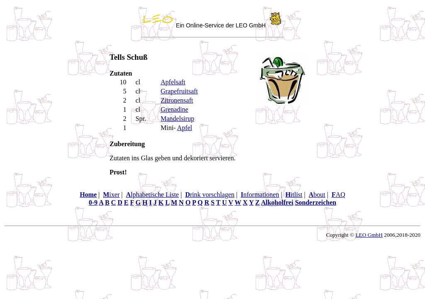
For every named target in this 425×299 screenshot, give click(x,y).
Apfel (184, 127)
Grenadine (174, 109)
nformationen (260, 194)
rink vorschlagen (209, 194)
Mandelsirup (177, 118)
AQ (338, 194)
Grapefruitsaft (179, 91)
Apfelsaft (173, 82)
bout (317, 194)
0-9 (93, 202)
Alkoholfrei (277, 202)
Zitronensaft (177, 100)
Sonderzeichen (316, 202)
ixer (111, 194)
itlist (294, 194)
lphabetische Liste (152, 194)
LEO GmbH (369, 235)
